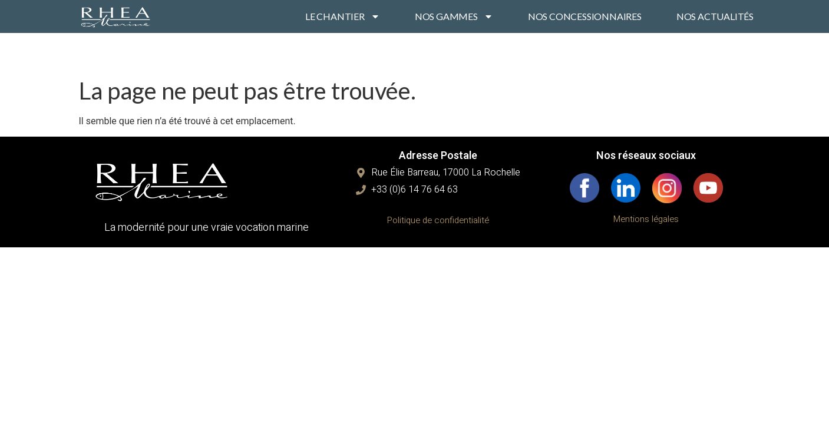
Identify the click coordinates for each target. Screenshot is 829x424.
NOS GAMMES (454, 16)
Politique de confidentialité (438, 220)
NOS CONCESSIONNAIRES (585, 16)
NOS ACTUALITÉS (715, 16)
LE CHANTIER (342, 16)
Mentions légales (646, 219)
